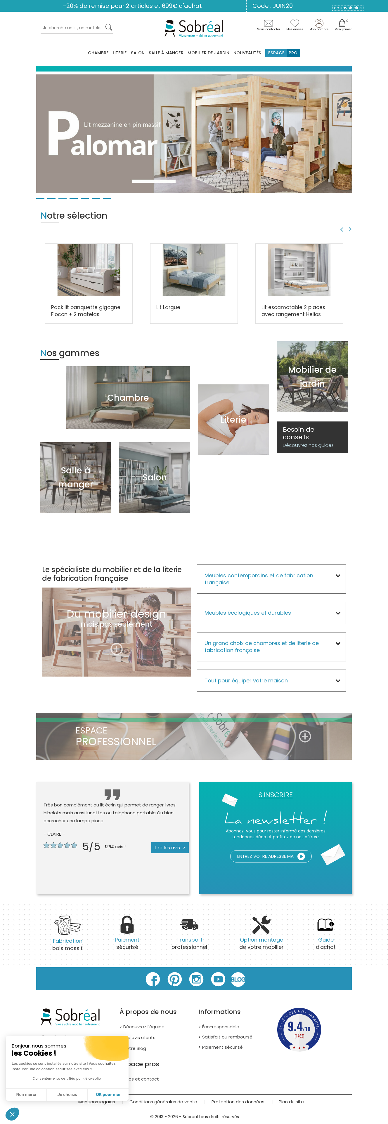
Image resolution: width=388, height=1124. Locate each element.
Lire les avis (167, 847)
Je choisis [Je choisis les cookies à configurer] (67, 1094)
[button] (12, 1114)
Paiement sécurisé (222, 1047)
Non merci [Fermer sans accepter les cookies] (26, 1094)
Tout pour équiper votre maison (246, 680)
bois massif (67, 937)
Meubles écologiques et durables (248, 612)
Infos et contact (141, 1079)
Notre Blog (134, 1048)
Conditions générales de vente (163, 1102)
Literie (120, 53)
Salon (138, 53)
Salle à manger (166, 53)
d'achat (326, 936)
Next (351, 229)
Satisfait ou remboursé (227, 1037)
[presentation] (253, 876)
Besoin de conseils (308, 437)
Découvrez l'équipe (143, 1027)
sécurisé (127, 936)
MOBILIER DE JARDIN (208, 53)
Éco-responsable (220, 1027)
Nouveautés (247, 53)
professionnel (189, 936)
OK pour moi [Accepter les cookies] (108, 1094)
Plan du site (291, 1102)
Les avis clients (139, 1037)
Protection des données (238, 1102)
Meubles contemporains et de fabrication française (259, 579)
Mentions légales (96, 1102)
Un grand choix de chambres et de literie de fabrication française (262, 646)
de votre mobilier (261, 936)
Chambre (98, 53)
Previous (341, 229)
